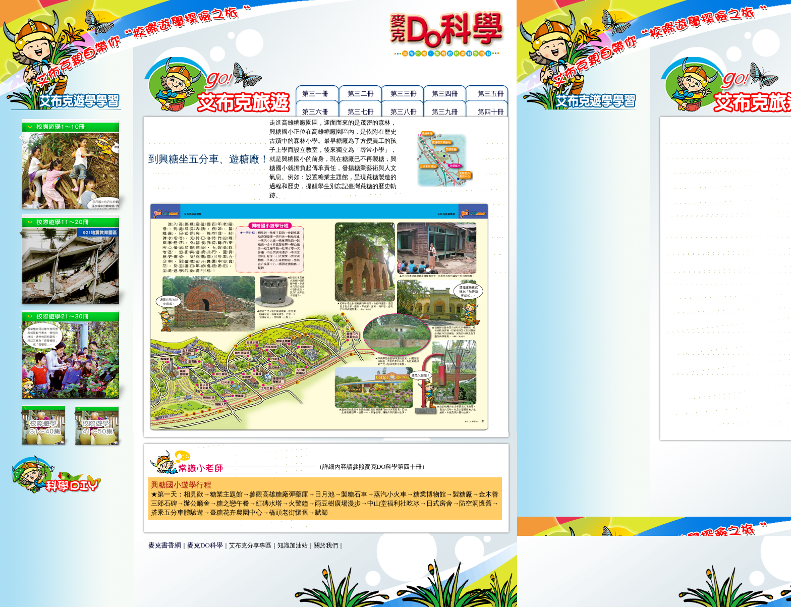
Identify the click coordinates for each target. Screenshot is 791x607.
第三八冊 (403, 112)
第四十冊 (491, 112)
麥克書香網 (164, 545)
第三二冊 (361, 93)
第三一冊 (315, 93)
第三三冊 (403, 93)
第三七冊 (361, 112)
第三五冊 (491, 93)
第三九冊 (445, 112)
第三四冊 (445, 93)
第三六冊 (315, 112)
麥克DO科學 (205, 545)
